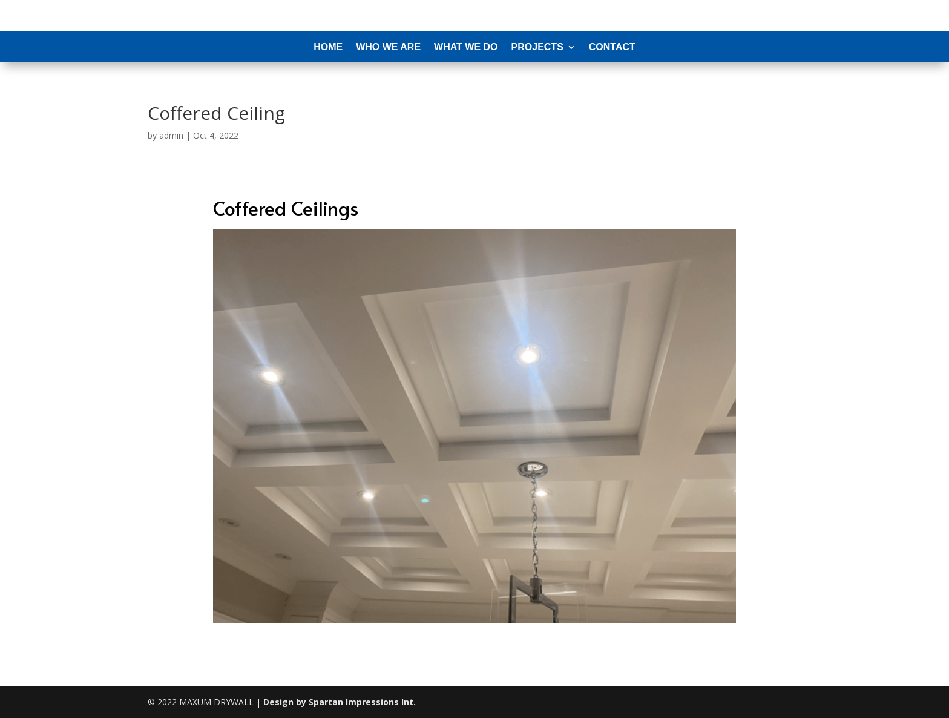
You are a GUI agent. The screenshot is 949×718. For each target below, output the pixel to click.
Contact (612, 47)
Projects (537, 47)
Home (328, 47)
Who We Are (388, 47)
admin (171, 135)
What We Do (465, 47)
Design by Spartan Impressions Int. (339, 702)
